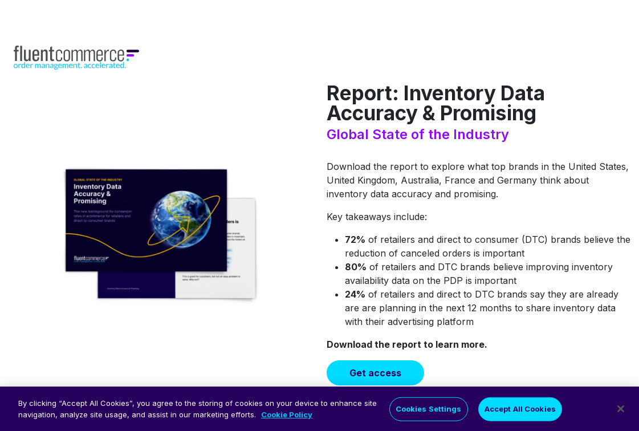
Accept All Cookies (520, 412)
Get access (375, 373)
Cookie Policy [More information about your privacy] (286, 417)
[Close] (620, 412)
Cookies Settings (429, 412)
